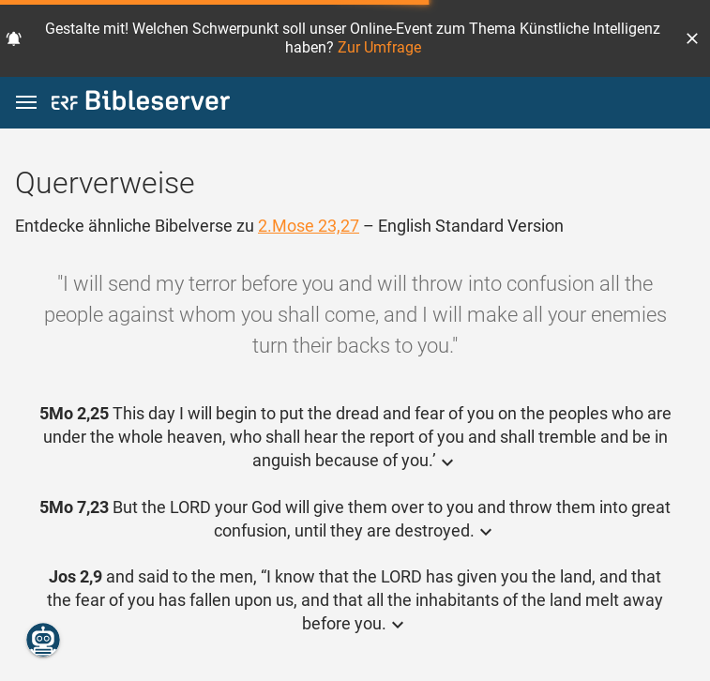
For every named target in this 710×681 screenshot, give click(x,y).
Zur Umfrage (379, 47)
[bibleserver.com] (141, 103)
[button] (692, 38)
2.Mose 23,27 (308, 225)
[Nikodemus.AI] (43, 640)
